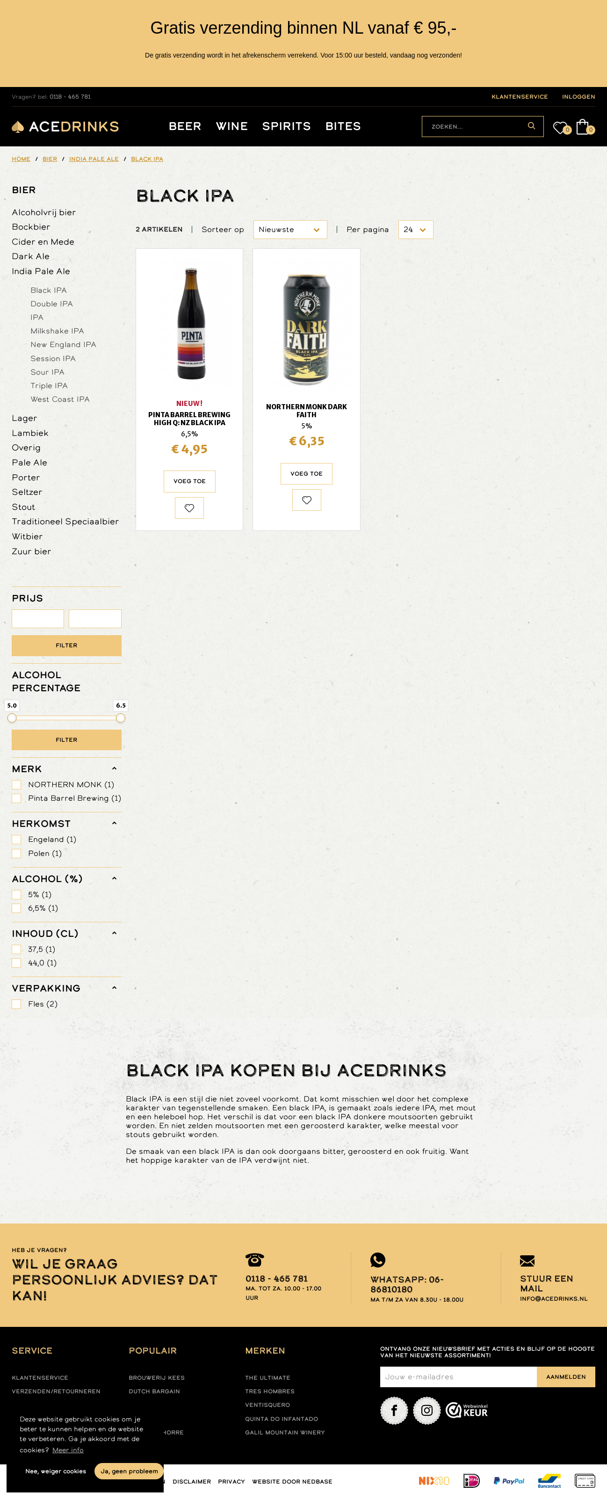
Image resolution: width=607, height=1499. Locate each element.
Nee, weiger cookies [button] (55, 1471)
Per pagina (368, 229)
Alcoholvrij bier (44, 212)
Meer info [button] (68, 1450)
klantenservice (519, 97)
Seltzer (27, 492)
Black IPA (48, 290)
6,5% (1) (43, 908)
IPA (36, 317)
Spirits (286, 126)
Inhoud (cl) (45, 933)
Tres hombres (270, 1391)
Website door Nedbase (292, 1481)
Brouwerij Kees (157, 1378)
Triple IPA (49, 385)
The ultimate (267, 1378)
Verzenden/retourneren (56, 1391)
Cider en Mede (43, 241)
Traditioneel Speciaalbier (65, 521)
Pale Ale (29, 462)
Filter (66, 645)
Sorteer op (223, 229)
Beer (185, 126)
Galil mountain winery (285, 1432)
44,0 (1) (42, 962)
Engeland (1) (52, 839)
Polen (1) (45, 853)
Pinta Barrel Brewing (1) (74, 798)
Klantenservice (40, 1378)
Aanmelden (566, 1377)
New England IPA (63, 344)
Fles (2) (43, 1003)
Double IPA (51, 303)
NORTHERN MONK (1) (71, 784)
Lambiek (30, 433)
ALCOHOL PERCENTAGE (46, 681)
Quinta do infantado (281, 1419)
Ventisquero (267, 1405)
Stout (23, 507)
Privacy (231, 1481)
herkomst (41, 823)
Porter (26, 477)
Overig (26, 447)
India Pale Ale (41, 271)
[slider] (12, 718)
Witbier (27, 536)
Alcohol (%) (47, 878)
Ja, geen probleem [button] (129, 1471)
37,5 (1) (41, 949)
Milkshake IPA (57, 331)
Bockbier (31, 226)
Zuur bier (31, 551)
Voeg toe (189, 481)
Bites (343, 126)
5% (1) (39, 894)
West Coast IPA (60, 399)
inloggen (578, 97)
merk (27, 768)
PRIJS (27, 598)
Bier (24, 190)
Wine (232, 126)
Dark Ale (31, 256)
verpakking (46, 988)
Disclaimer (192, 1481)
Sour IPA (47, 372)
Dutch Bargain (154, 1391)
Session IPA (53, 358)
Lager (24, 418)
